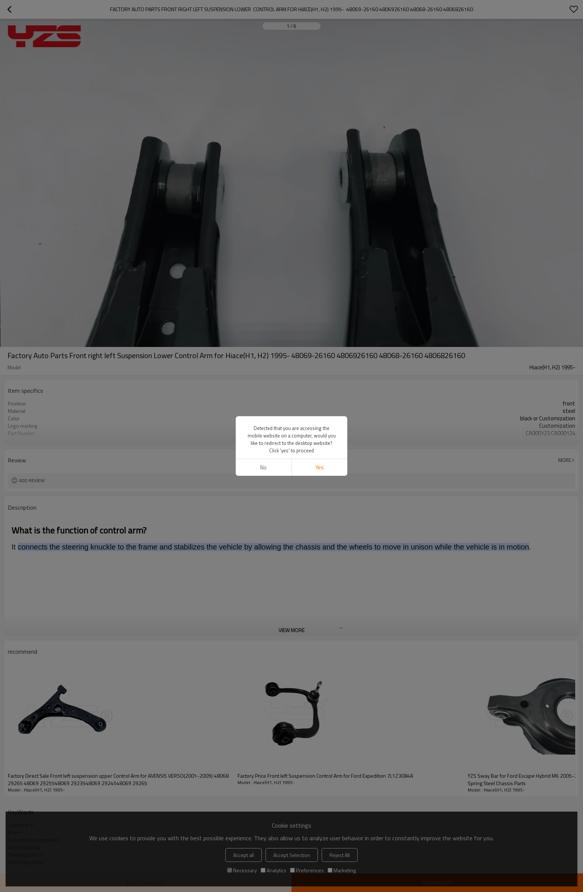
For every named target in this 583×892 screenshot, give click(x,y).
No (263, 467)
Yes (319, 467)
